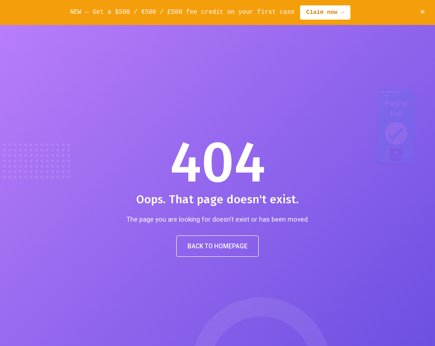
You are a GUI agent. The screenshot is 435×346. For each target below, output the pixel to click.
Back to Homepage (217, 246)
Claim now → (325, 12)
